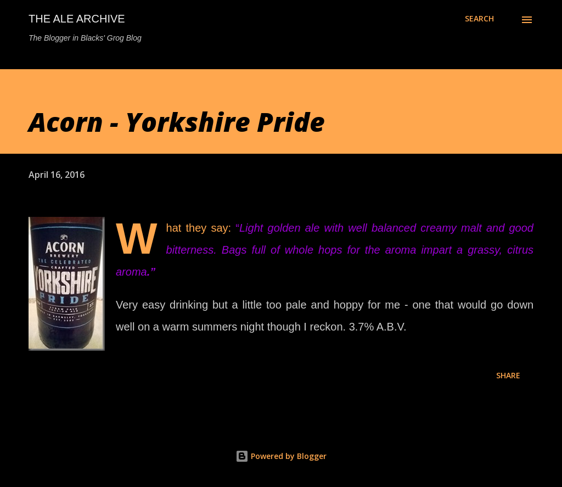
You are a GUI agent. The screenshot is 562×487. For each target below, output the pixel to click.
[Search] (479, 18)
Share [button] (508, 375)
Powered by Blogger (281, 456)
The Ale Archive (77, 19)
